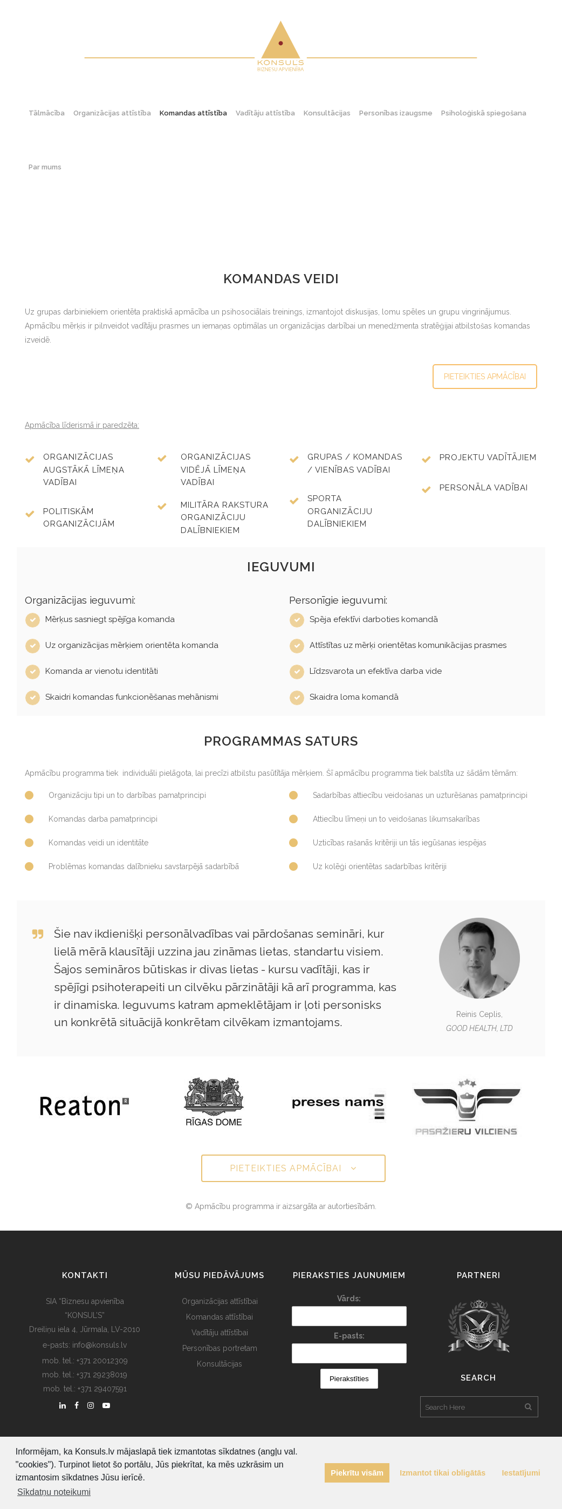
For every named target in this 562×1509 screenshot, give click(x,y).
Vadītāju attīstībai (219, 1332)
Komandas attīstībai (219, 1317)
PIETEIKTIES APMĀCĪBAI (485, 376)
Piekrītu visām (357, 1473)
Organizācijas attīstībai (220, 1301)
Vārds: (349, 1298)
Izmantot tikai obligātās (442, 1473)
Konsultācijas (219, 1364)
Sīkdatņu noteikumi (54, 1492)
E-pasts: (349, 1336)
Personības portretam (219, 1348)
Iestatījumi (521, 1473)
